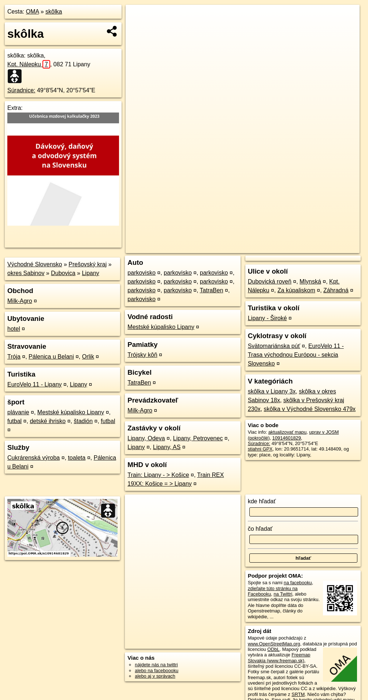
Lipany (90, 273)
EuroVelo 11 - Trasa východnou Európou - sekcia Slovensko (296, 355)
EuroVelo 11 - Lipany (34, 384)
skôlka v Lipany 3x (272, 391)
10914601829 (286, 438)
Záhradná (336, 290)
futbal (14, 421)
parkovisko (141, 273)
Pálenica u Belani (51, 356)
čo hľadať (260, 529)
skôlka (53, 11)
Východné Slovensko (34, 264)
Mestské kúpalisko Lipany (70, 412)
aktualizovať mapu (287, 432)
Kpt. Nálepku (28, 64)
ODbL (273, 649)
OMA (32, 11)
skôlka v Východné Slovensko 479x (310, 409)
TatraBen (211, 290)
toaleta (76, 458)
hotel (13, 329)
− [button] (138, 28)
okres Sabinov (25, 273)
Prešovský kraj (87, 264)
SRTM (298, 694)
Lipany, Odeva (146, 438)
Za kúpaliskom (296, 290)
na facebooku (298, 582)
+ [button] (138, 17)
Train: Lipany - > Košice (158, 475)
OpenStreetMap (231, 247)
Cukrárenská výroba (33, 458)
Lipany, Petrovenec (198, 438)
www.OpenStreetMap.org (274, 644)
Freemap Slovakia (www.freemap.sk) (279, 657)
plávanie (18, 412)
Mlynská (310, 281)
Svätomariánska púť (274, 346)
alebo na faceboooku (156, 670)
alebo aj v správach (155, 676)
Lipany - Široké (267, 318)
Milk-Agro (19, 301)
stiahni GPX (260, 449)
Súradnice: (21, 90)
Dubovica (63, 273)
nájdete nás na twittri (156, 664)
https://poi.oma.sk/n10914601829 (325, 247)
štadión (83, 421)
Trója (14, 356)
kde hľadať (262, 501)
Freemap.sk (268, 247)
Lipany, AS (167, 447)
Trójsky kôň (142, 355)
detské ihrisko (48, 421)
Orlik (88, 356)
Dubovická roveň (269, 281)
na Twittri (283, 594)
